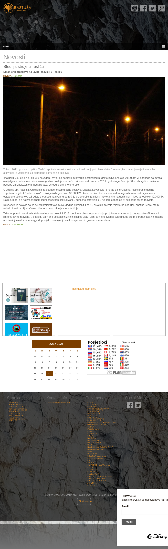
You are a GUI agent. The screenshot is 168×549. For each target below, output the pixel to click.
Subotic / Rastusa (96, 478)
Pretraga (161, 8)
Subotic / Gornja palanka (99, 477)
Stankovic (92, 469)
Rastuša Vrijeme (84, 536)
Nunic (90, 451)
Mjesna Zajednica (17, 419)
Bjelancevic (93, 404)
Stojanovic (93, 475)
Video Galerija (16, 415)
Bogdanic (92, 406)
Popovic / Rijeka (95, 458)
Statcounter (86, 501)
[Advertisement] (84, 252)
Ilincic (90, 426)
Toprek (90, 482)
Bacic (90, 403)
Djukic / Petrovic (95, 419)
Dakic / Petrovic (95, 410)
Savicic (90, 462)
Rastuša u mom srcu (84, 288)
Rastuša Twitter (152, 8)
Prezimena (14, 412)
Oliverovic (92, 453)
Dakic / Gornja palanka (98, 408)
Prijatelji (13, 417)
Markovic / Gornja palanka (100, 446)
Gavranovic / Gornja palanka (101, 422)
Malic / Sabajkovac (96, 442)
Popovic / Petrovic (96, 457)
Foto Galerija (15, 413)
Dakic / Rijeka (94, 412)
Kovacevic (92, 433)
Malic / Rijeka (94, 440)
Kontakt (13, 421)
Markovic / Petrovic (97, 448)
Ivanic (90, 428)
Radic (90, 460)
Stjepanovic (93, 473)
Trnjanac (92, 484)
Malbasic (91, 439)
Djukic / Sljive (94, 421)
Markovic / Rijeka (96, 449)
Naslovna (13, 403)
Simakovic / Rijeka (96, 464)
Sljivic (90, 468)
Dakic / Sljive (93, 413)
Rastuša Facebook (143, 8)
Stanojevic (92, 471)
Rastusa (17, 8)
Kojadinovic (93, 430)
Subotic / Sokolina (96, 480)
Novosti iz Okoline (18, 410)
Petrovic (91, 455)
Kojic (90, 431)
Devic (90, 415)
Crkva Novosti (16, 406)
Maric (90, 444)
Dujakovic (92, 417)
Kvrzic (90, 437)
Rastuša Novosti (17, 404)
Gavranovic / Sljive (96, 424)
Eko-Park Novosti (17, 408)
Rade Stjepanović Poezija (134, 8)
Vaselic (91, 486)
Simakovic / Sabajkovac (98, 466)
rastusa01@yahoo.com (59, 403)
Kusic (90, 435)
